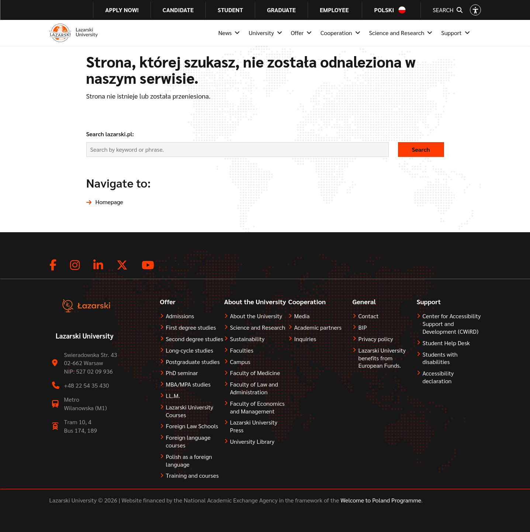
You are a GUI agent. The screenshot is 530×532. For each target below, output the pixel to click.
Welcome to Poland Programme (380, 500)
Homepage (109, 202)
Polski (384, 10)
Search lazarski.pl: (110, 134)
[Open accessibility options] (475, 10)
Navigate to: (118, 182)
